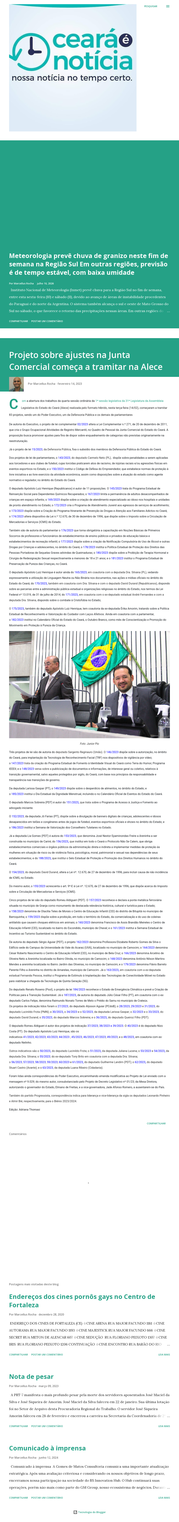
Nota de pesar (31, 1376)
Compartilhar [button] (18, 321)
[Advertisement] (89, 1252)
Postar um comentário (47, 321)
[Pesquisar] (150, 6)
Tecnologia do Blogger (89, 1512)
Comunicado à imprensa (47, 1448)
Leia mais (164, 1354)
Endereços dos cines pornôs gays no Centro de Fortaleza (82, 1300)
